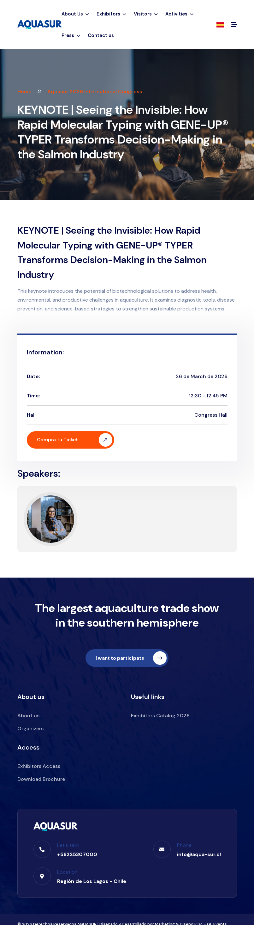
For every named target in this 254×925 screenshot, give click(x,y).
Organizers (30, 728)
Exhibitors (111, 14)
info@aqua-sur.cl (199, 854)
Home (24, 91)
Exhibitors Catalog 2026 (160, 715)
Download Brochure (41, 779)
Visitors (146, 14)
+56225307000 (77, 854)
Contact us (101, 35)
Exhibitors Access (38, 766)
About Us (75, 14)
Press (71, 35)
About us (28, 715)
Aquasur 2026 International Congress (94, 91)
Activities (179, 14)
